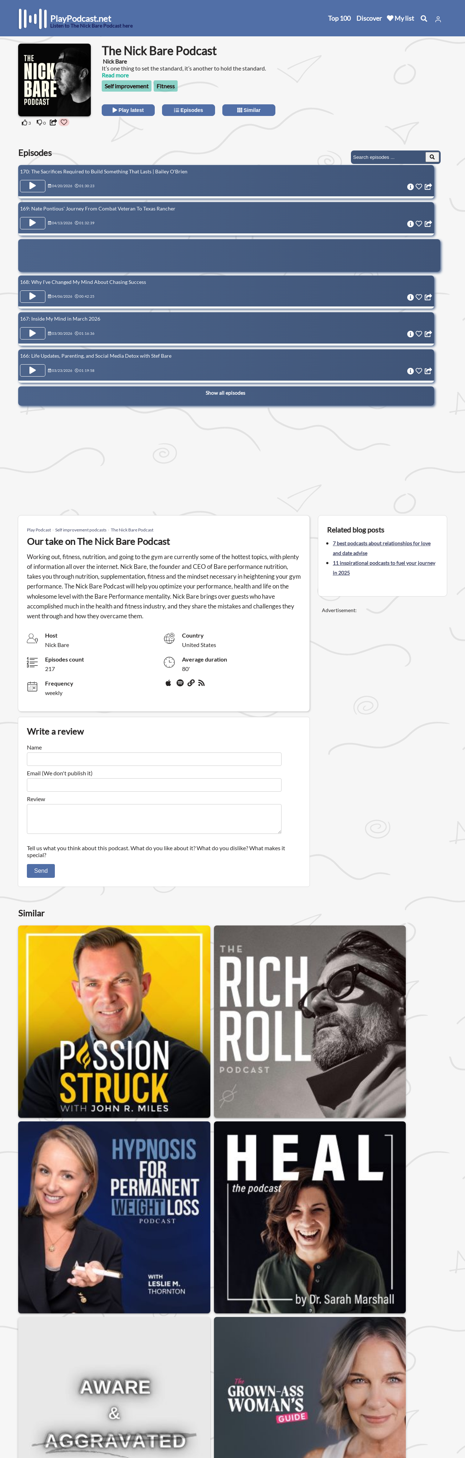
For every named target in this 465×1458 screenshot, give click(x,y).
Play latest (128, 110)
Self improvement (127, 86)
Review (36, 798)
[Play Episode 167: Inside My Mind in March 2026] (32, 324)
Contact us (98, 1396)
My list (400, 18)
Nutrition (410, 1316)
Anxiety (304, 1316)
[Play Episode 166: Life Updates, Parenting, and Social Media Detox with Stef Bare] (32, 358)
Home (27, 1386)
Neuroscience (343, 1316)
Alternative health (46, 1335)
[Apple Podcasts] (170, 685)
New (25, 1396)
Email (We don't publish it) (60, 773)
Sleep (274, 1316)
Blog (25, 1434)
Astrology (242, 1316)
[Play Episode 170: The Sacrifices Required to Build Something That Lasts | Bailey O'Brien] (32, 186)
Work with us (101, 1424)
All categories (36, 1415)
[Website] (191, 685)
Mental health (200, 1316)
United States (169, 1381)
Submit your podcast (45, 1424)
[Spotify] (181, 685)
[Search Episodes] (432, 157)
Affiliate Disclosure (109, 1415)
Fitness (166, 86)
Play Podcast (39, 530)
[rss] (202, 685)
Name (34, 747)
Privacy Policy (102, 1405)
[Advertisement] (382, 89)
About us (96, 1386)
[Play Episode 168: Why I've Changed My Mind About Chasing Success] (32, 290)
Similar (249, 110)
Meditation (68, 1316)
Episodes (188, 110)
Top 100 (339, 18)
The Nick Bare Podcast (132, 530)
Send (41, 875)
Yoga (379, 1316)
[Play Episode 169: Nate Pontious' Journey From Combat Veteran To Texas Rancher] (32, 220)
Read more (115, 75)
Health (32, 1316)
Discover (369, 18)
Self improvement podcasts (80, 530)
